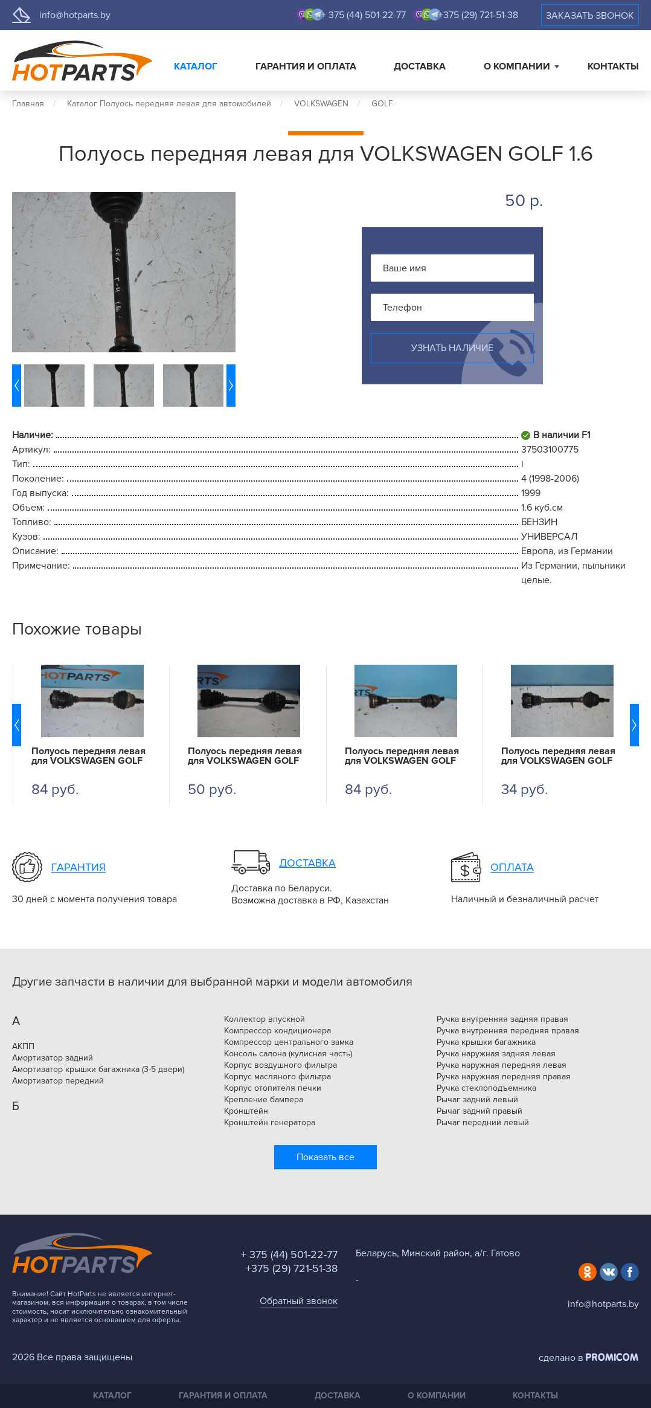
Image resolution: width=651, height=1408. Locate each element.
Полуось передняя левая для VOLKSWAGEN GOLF (88, 756)
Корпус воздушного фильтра (280, 1065)
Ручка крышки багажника (486, 1042)
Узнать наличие (452, 348)
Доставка (420, 66)
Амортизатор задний (52, 1058)
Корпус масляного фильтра (277, 1077)
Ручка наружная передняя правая (504, 1077)
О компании (517, 66)
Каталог (195, 66)
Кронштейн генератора (269, 1123)
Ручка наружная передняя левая (501, 1065)
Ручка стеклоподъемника (486, 1088)
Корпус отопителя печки (272, 1088)
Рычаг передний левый (483, 1123)
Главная (28, 103)
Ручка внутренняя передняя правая (508, 1031)
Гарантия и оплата (305, 66)
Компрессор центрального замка (288, 1042)
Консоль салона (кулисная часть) (288, 1054)
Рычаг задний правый (479, 1111)
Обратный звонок (299, 1301)
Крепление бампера (263, 1100)
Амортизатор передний (58, 1081)
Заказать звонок (590, 16)
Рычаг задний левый (477, 1100)
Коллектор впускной (264, 1019)
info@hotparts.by (75, 15)
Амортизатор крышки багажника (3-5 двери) (98, 1069)
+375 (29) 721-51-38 (478, 15)
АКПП (23, 1046)
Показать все (325, 1157)
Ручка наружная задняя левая (496, 1054)
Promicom (612, 1357)
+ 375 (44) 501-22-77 (363, 15)
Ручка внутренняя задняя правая (502, 1019)
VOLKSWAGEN (321, 103)
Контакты (613, 66)
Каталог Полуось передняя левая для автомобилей (169, 103)
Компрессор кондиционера (277, 1031)
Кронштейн (246, 1111)
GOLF (382, 103)
